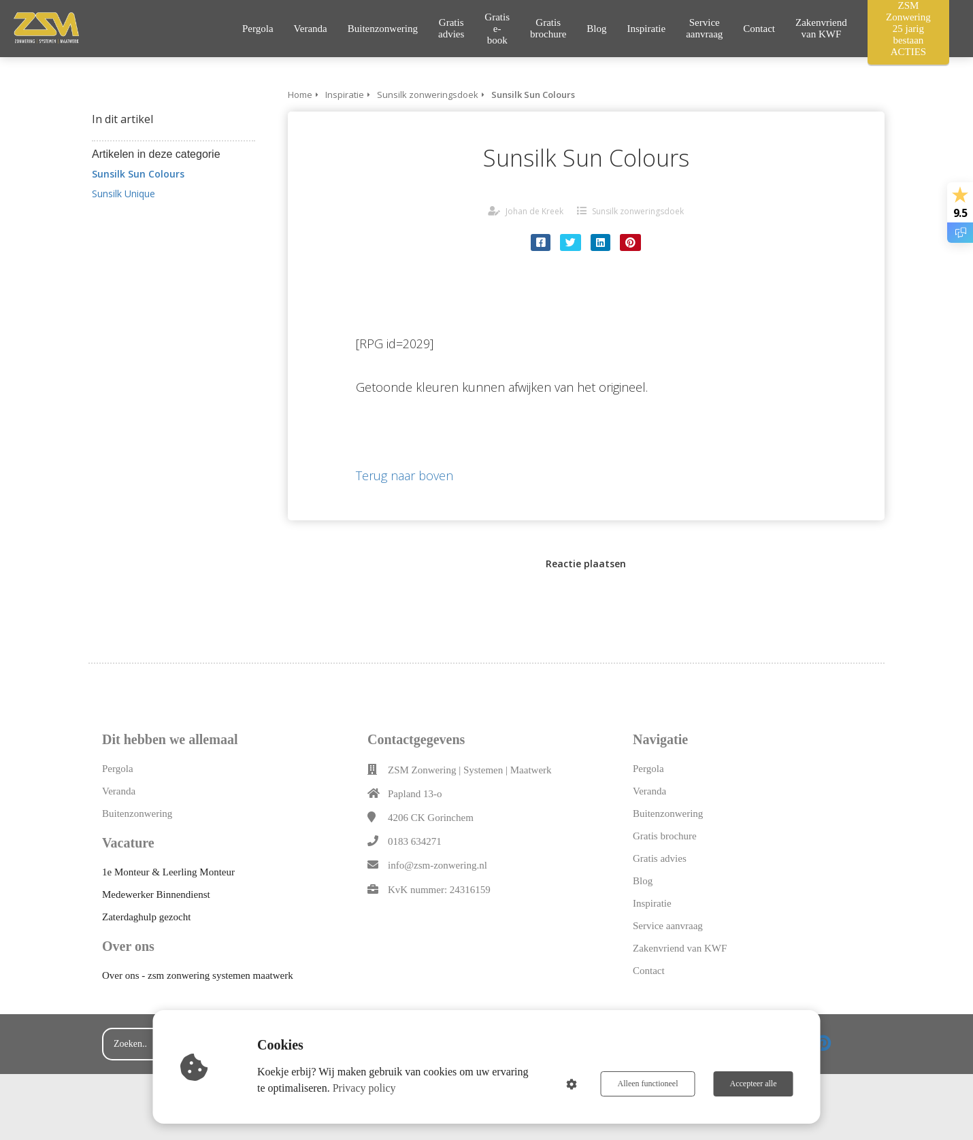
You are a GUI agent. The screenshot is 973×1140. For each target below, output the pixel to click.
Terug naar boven (404, 475)
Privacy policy (364, 1088)
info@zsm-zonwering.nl (437, 865)
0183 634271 (415, 841)
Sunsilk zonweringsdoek (638, 211)
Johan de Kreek (534, 211)
